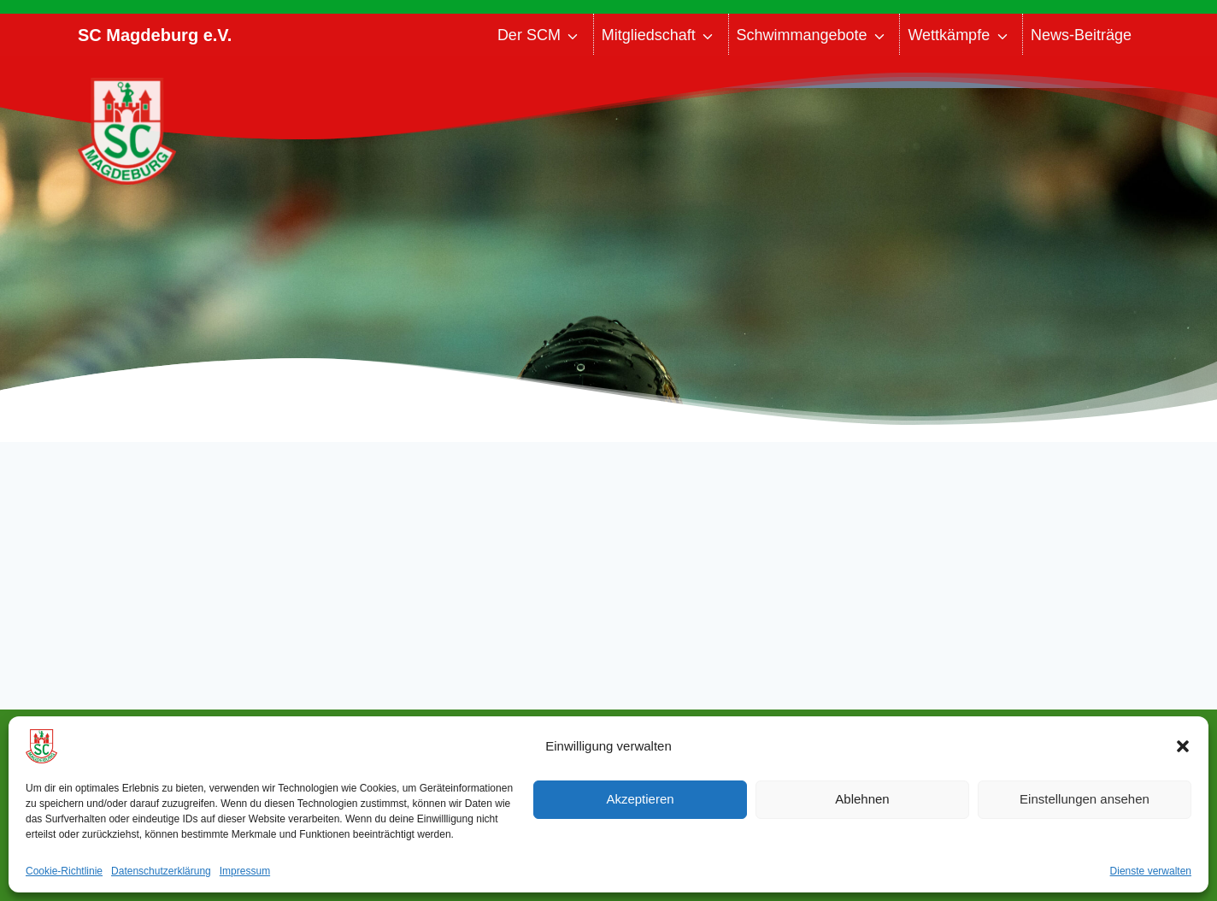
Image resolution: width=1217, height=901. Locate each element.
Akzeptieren (639, 799)
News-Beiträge (1081, 35)
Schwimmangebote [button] (802, 35)
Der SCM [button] (529, 35)
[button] (1182, 746)
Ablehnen (862, 799)
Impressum (245, 871)
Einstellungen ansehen (1084, 799)
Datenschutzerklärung (161, 871)
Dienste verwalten (1150, 871)
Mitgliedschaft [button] (649, 35)
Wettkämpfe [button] (949, 35)
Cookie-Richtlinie (64, 871)
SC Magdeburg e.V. (155, 35)
